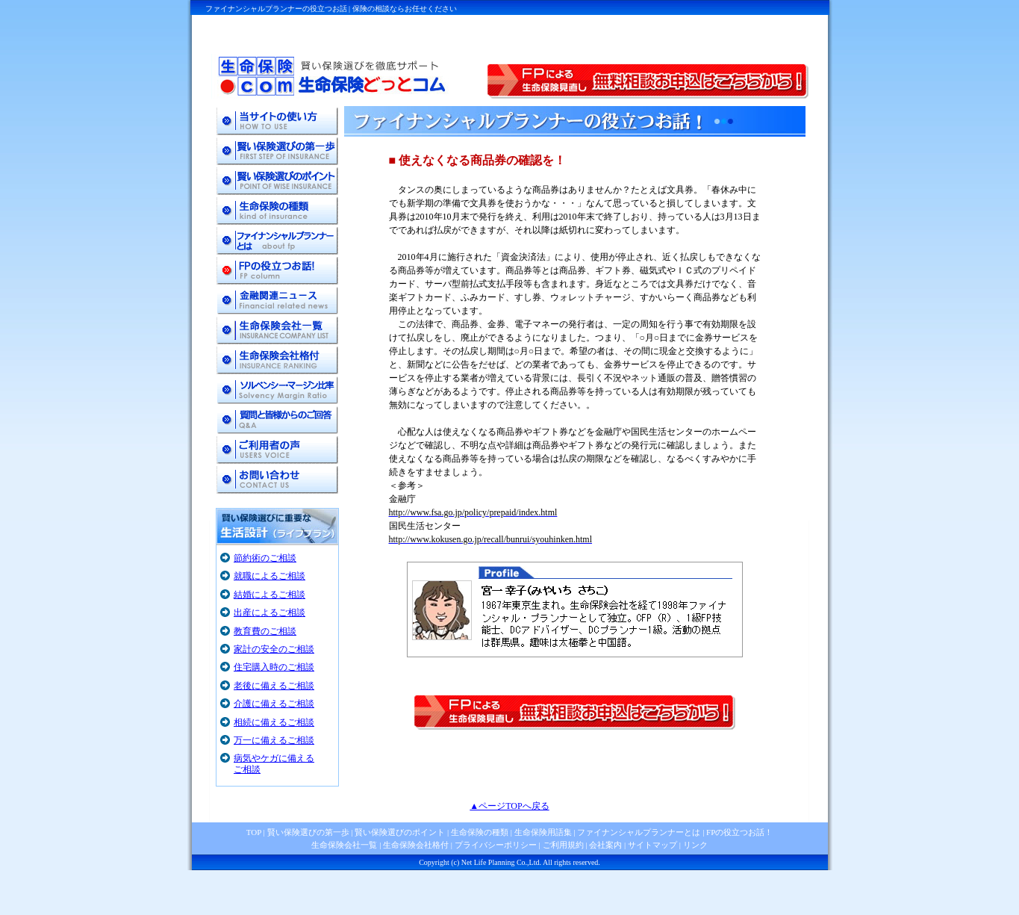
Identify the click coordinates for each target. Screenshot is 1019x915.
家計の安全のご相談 (274, 649)
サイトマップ (652, 844)
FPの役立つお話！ (738, 832)
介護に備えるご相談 (274, 703)
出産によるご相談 (269, 612)
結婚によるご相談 (269, 594)
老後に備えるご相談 (274, 685)
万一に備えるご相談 (274, 740)
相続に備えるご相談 (274, 722)
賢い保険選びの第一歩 (308, 832)
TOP (253, 832)
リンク (695, 844)
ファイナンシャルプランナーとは (638, 832)
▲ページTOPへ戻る (509, 806)
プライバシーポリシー (496, 844)
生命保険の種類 (479, 832)
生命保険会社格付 (416, 844)
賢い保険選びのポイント (399, 832)
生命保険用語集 (543, 832)
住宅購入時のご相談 (274, 667)
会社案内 (605, 844)
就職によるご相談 (269, 576)
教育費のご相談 (265, 631)
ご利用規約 (563, 844)
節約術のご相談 (265, 558)
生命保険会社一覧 (344, 844)
